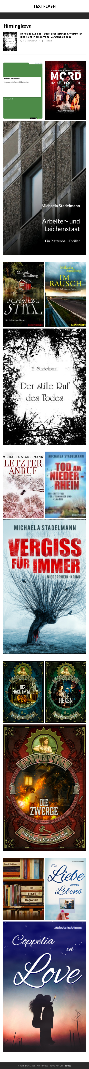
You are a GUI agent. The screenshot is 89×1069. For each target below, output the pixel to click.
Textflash (48, 40)
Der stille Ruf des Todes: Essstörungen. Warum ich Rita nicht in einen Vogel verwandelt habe (51, 35)
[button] (84, 15)
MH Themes (65, 1065)
